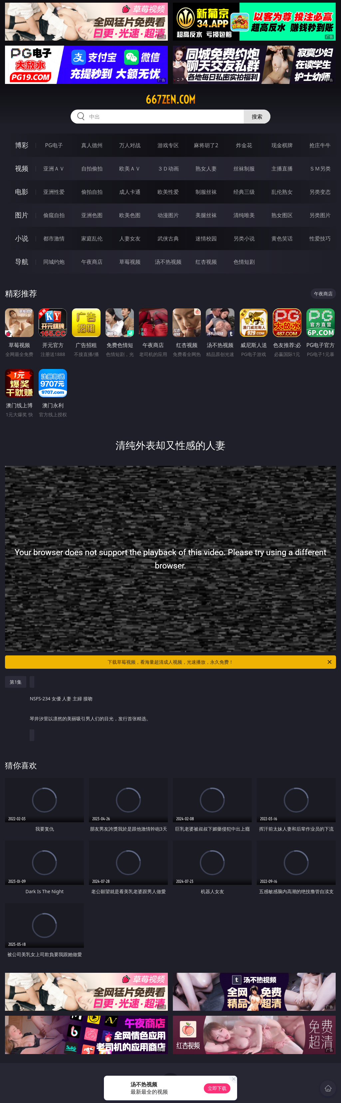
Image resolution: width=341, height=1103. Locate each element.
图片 (21, 214)
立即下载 (217, 1088)
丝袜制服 (244, 168)
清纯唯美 (244, 215)
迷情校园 (206, 238)
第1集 (16, 682)
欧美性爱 (168, 191)
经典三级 (244, 191)
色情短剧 (244, 261)
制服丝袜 (206, 191)
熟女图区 (282, 215)
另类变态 (320, 191)
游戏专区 (168, 145)
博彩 (21, 145)
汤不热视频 (168, 261)
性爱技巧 (320, 238)
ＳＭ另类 (320, 168)
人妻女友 (130, 238)
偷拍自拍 (92, 191)
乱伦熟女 (282, 191)
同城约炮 (54, 261)
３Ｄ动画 (168, 168)
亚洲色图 (92, 215)
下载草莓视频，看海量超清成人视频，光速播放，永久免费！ (220, 662)
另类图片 (320, 215)
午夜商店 (92, 261)
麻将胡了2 (206, 145)
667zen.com (170, 99)
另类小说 (244, 238)
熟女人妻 (206, 168)
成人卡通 (130, 191)
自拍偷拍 (92, 168)
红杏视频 (206, 261)
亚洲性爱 (54, 191)
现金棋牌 (282, 145)
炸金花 (244, 145)
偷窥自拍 (54, 215)
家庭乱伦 (92, 238)
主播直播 (282, 168)
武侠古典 (168, 238)
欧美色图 (130, 215)
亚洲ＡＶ (54, 168)
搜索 (257, 116)
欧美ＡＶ (130, 168)
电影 (21, 191)
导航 (21, 261)
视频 (21, 168)
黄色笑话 (282, 238)
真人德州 (92, 145)
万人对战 (130, 145)
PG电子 (54, 145)
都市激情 (54, 238)
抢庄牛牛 (320, 145)
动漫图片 (168, 215)
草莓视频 (130, 261)
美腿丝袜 (206, 215)
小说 (21, 238)
